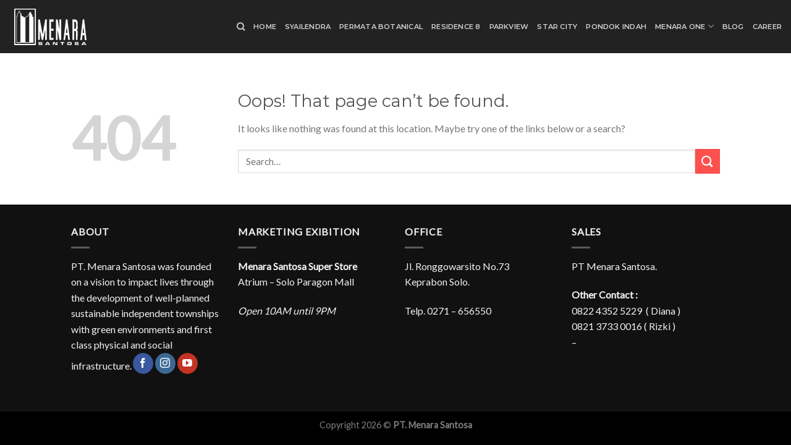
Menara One (684, 26)
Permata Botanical (381, 26)
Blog (733, 26)
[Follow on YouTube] (187, 363)
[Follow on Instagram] (165, 363)
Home (264, 26)
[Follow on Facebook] (143, 363)
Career (767, 26)
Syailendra (308, 26)
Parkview (509, 26)
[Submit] (707, 161)
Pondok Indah (616, 26)
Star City (557, 26)
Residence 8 (455, 26)
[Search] (241, 26)
